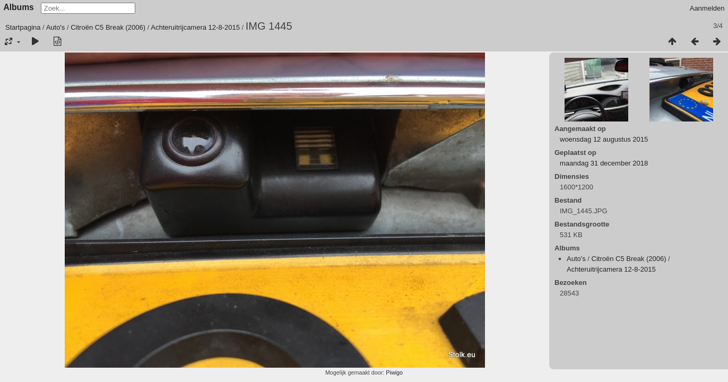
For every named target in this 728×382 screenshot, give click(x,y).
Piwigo (394, 372)
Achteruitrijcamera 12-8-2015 (195, 27)
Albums (19, 7)
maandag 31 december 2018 (604, 163)
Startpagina (23, 27)
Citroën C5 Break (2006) (108, 27)
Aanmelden (707, 8)
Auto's (55, 27)
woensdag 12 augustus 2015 (604, 139)
